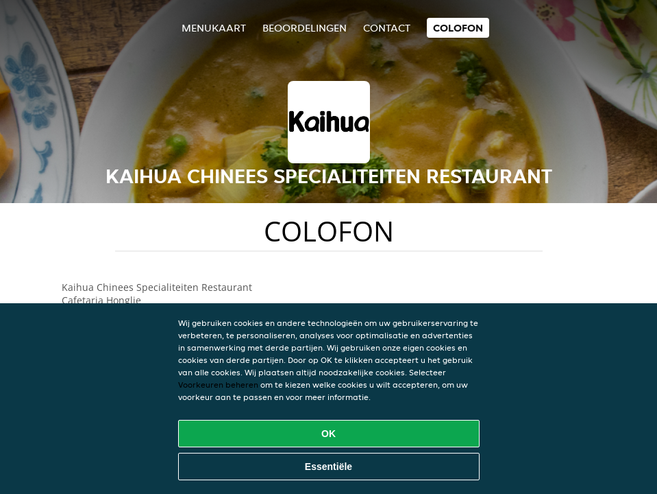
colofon (458, 28)
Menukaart (214, 28)
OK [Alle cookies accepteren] (328, 433)
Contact (386, 28)
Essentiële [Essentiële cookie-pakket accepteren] (328, 466)
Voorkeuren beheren (218, 384)
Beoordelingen (304, 28)
